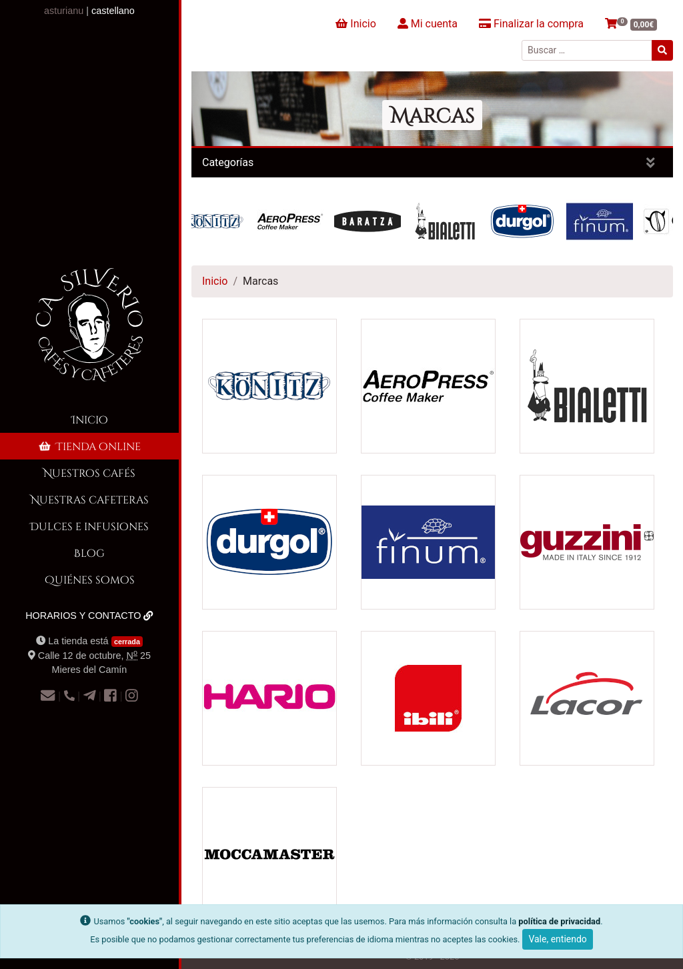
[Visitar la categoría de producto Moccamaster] (269, 853)
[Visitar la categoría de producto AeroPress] (428, 385)
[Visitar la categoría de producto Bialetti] (587, 385)
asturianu (63, 10)
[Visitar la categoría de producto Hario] (269, 697)
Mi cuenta (428, 23)
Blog (89, 552)
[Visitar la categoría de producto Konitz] (269, 385)
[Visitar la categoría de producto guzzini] (587, 541)
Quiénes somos (90, 579)
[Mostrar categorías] (650, 163)
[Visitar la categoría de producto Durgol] (269, 541)
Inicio (89, 419)
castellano (113, 10)
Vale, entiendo (557, 939)
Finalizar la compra (531, 23)
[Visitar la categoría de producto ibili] (428, 697)
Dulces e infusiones (89, 526)
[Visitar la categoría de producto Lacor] (587, 697)
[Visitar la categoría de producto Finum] (428, 541)
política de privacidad (559, 921)
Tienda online (88, 445)
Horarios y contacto (89, 615)
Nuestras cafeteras (90, 499)
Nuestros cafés (89, 472)
